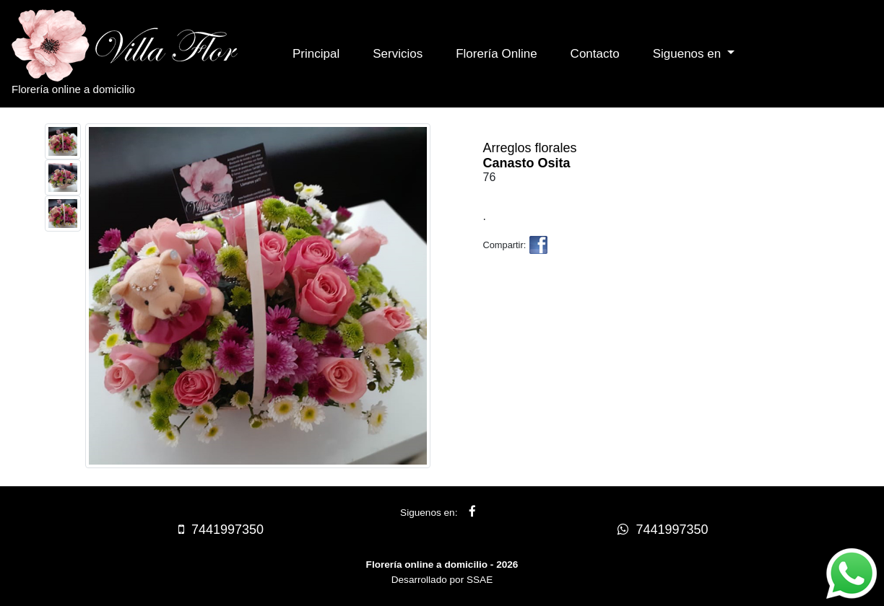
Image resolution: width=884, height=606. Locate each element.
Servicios (397, 54)
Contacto (595, 54)
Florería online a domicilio (138, 52)
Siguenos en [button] (688, 54)
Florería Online (496, 54)
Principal (315, 54)
